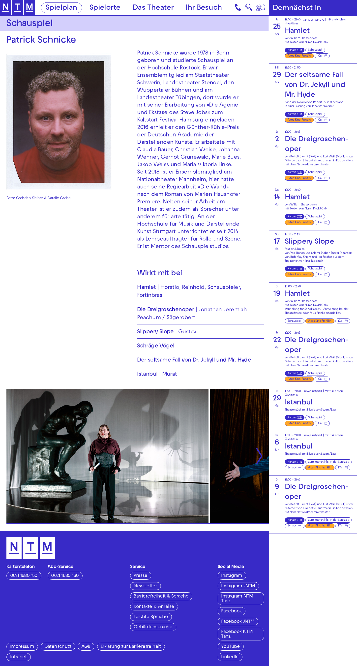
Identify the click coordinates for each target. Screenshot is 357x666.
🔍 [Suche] (249, 8)
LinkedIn (229, 657)
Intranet (18, 657)
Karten (292, 50)
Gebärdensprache (153, 627)
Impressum (22, 647)
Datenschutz (57, 647)
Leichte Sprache (151, 617)
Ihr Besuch (204, 8)
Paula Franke (317, 313)
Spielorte (104, 8)
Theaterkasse (293, 313)
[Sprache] (261, 7)
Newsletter (145, 586)
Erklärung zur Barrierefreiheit (131, 647)
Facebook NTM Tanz (237, 634)
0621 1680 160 (65, 576)
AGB (85, 647)
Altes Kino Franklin (299, 56)
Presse (140, 576)
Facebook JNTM (237, 622)
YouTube (230, 647)
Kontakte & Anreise (154, 607)
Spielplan (61, 8)
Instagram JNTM (238, 586)
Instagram (231, 576)
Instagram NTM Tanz (237, 598)
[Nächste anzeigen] (259, 456)
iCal (320, 56)
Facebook (231, 611)
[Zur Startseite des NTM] (17, 8)
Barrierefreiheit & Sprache (161, 596)
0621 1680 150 (23, 576)
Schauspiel (315, 50)
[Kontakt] (238, 7)
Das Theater (153, 8)
